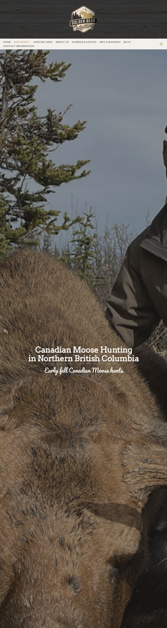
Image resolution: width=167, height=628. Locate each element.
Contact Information (18, 46)
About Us (62, 41)
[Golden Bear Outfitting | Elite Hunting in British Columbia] (83, 19)
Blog (127, 41)
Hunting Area (43, 41)
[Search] (161, 44)
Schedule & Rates (84, 41)
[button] (30, 42)
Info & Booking (110, 41)
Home (7, 41)
